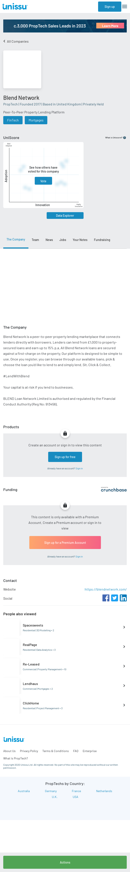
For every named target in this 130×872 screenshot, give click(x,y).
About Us (9, 751)
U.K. (55, 797)
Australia (24, 791)
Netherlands (104, 791)
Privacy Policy (29, 751)
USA (75, 797)
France (76, 791)
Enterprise (90, 751)
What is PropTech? (15, 758)
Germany (51, 791)
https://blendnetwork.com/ (106, 589)
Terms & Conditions (55, 751)
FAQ (75, 751)
